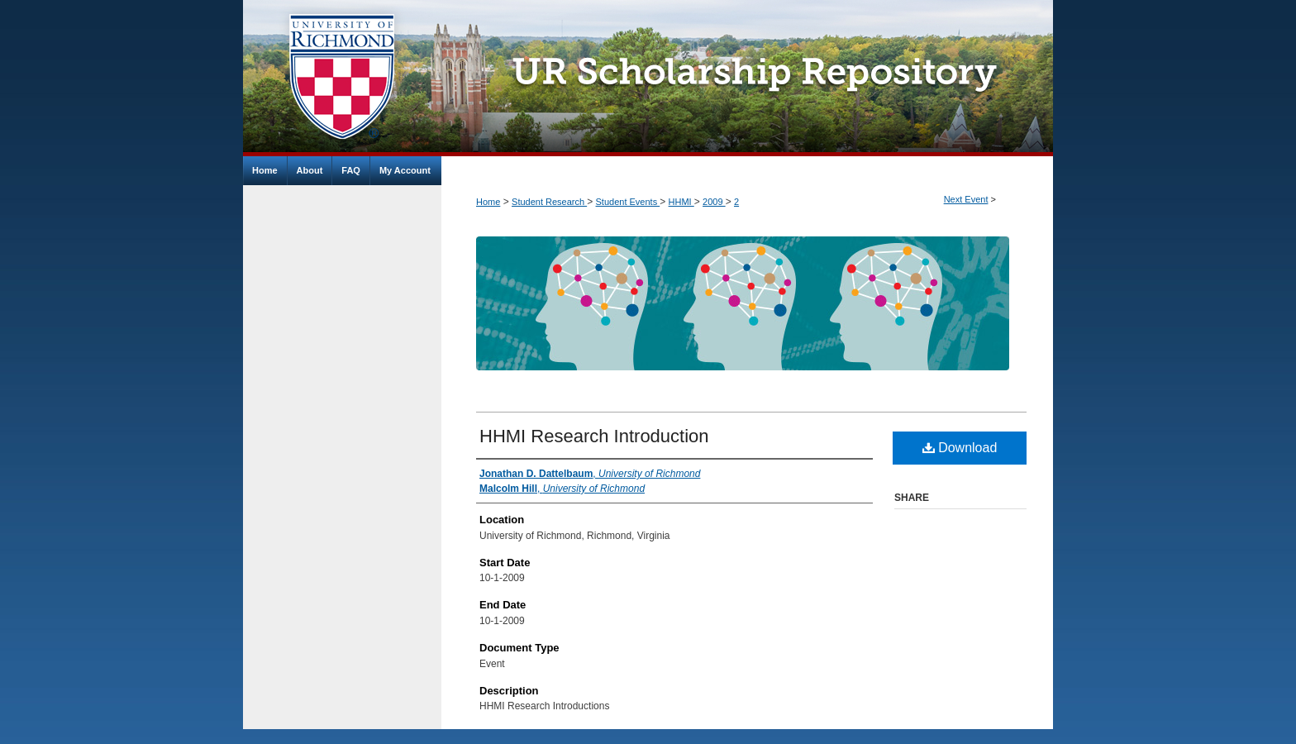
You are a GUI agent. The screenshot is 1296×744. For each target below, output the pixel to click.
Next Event (966, 199)
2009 (714, 202)
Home (488, 202)
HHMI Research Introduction (594, 436)
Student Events (628, 202)
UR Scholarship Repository (747, 78)
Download (960, 448)
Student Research (549, 202)
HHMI (681, 202)
